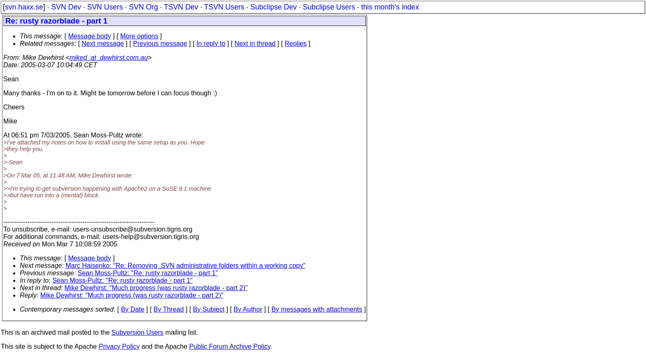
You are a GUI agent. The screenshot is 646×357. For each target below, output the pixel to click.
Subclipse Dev (273, 7)
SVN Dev (66, 7)
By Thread (169, 309)
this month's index (390, 7)
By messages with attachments (317, 309)
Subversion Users (138, 332)
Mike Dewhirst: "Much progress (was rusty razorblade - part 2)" (156, 287)
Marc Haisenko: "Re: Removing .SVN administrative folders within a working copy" (185, 265)
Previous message (160, 43)
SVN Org (143, 7)
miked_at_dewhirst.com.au (108, 57)
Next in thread (255, 43)
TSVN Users (224, 7)
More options (139, 36)
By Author (248, 309)
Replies (296, 43)
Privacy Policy (119, 346)
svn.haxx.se (24, 7)
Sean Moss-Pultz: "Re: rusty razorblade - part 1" (148, 273)
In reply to (211, 43)
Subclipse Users (329, 7)
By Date (132, 309)
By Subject (208, 309)
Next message (103, 43)
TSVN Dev (181, 7)
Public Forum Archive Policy (229, 346)
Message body (89, 36)
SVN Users (105, 7)
